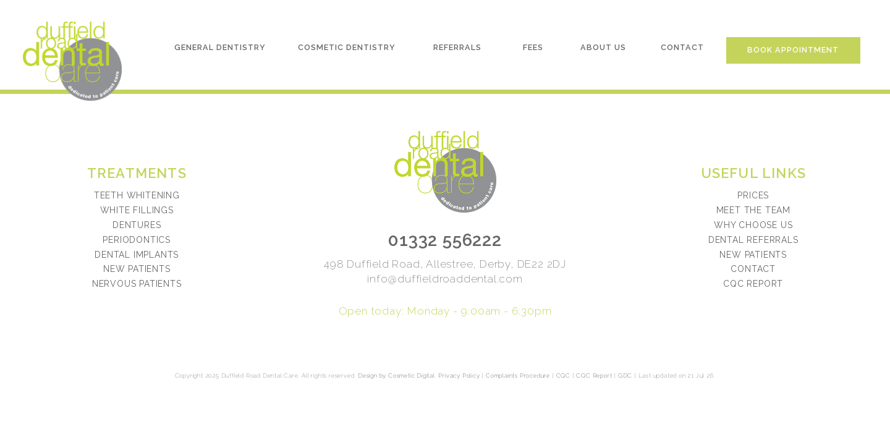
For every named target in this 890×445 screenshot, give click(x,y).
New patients (753, 255)
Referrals (457, 47)
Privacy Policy (459, 375)
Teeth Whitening (137, 195)
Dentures (136, 225)
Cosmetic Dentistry (347, 47)
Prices (753, 195)
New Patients (137, 269)
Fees (533, 47)
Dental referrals (753, 240)
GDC (625, 375)
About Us (603, 47)
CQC (563, 375)
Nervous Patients (137, 284)
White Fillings (137, 210)
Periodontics (137, 240)
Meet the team (753, 210)
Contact (682, 47)
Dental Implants (137, 255)
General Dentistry (220, 47)
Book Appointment (793, 49)
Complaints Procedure (518, 375)
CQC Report (753, 284)
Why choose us (753, 225)
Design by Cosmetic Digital (396, 375)
